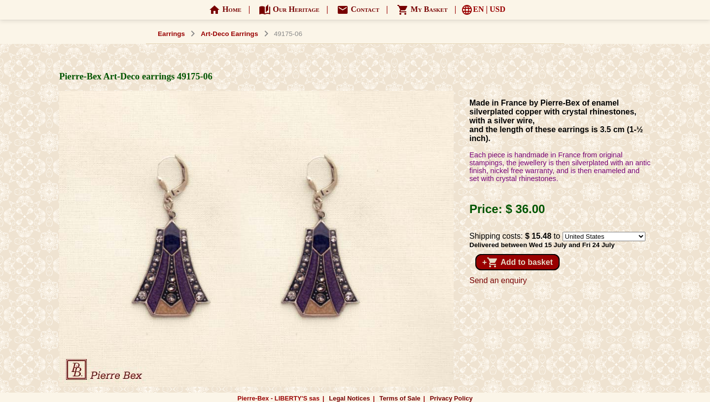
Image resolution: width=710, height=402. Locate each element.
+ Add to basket (517, 262)
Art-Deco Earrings (229, 33)
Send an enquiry (498, 280)
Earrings (171, 33)
